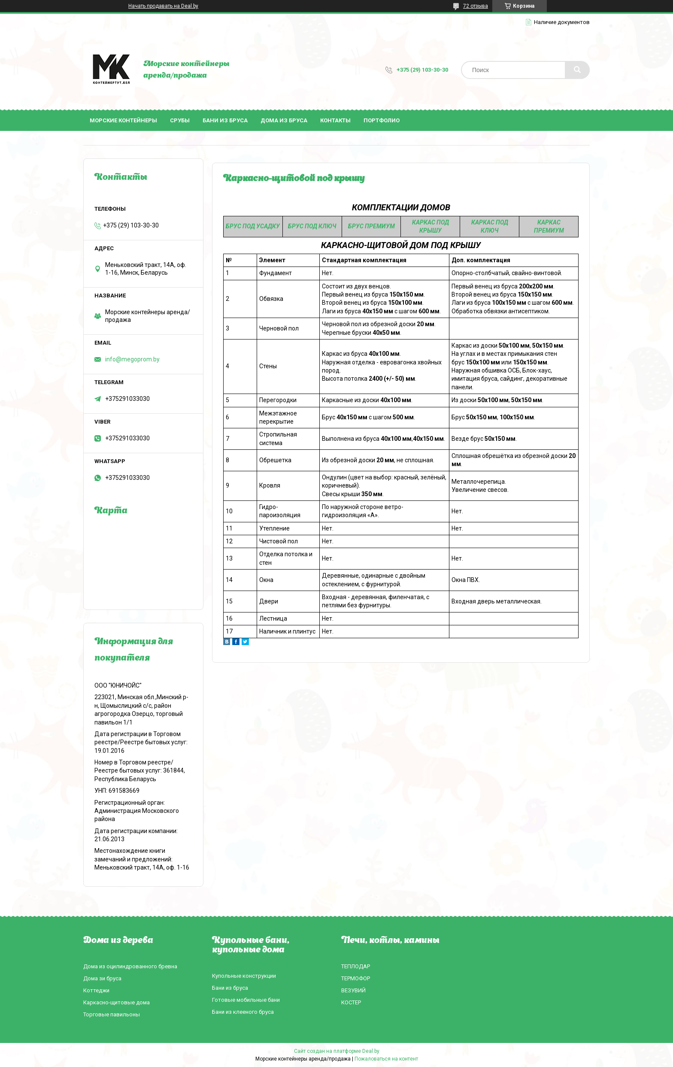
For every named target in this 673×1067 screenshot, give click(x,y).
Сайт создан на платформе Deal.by (336, 1051)
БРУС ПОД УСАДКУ (253, 226)
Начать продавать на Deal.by (163, 6)
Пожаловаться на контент (386, 1059)
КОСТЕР (351, 1002)
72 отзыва (475, 6)
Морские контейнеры (123, 120)
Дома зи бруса (102, 978)
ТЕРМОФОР (355, 978)
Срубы (180, 120)
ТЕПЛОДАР (355, 966)
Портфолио (382, 120)
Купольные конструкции (244, 976)
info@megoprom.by (132, 359)
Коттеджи (96, 990)
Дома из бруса (284, 120)
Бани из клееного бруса (243, 1012)
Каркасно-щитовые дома (116, 1002)
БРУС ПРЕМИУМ (371, 226)
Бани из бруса (225, 120)
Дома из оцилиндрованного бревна (130, 966)
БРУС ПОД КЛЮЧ (312, 226)
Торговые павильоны (111, 1014)
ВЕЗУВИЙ (353, 990)
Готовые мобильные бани (246, 1000)
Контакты (335, 120)
